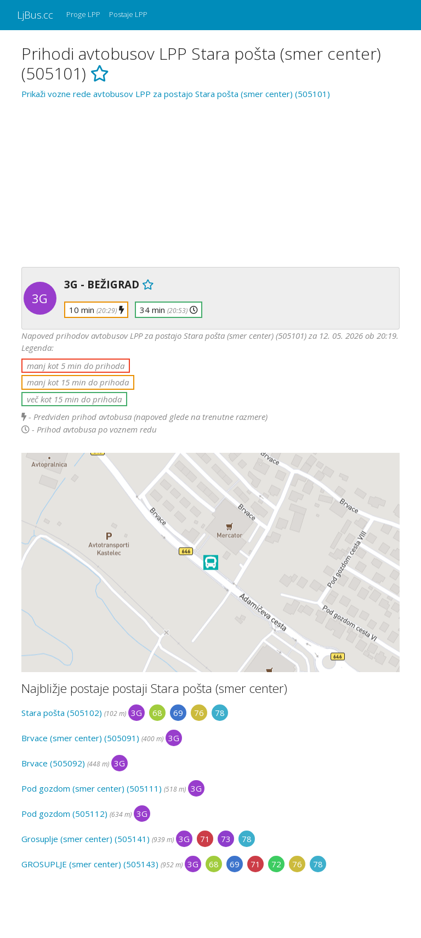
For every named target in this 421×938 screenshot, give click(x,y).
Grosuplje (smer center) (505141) (85, 838)
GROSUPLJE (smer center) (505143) (89, 864)
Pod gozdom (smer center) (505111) (91, 788)
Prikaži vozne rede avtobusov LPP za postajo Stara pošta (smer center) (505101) (175, 93)
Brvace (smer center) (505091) (80, 737)
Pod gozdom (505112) (64, 813)
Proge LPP (83, 14)
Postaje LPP (128, 14)
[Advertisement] (210, 181)
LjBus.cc (35, 14)
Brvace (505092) (53, 763)
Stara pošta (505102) (61, 712)
